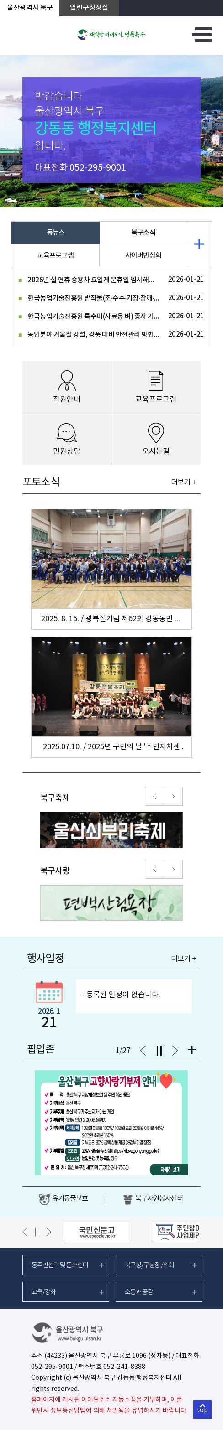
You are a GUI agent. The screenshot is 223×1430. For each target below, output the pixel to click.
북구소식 (143, 233)
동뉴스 (56, 233)
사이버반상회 (143, 255)
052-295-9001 (97, 168)
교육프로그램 (55, 255)
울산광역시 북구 (30, 8)
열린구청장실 (89, 8)
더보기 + (183, 482)
